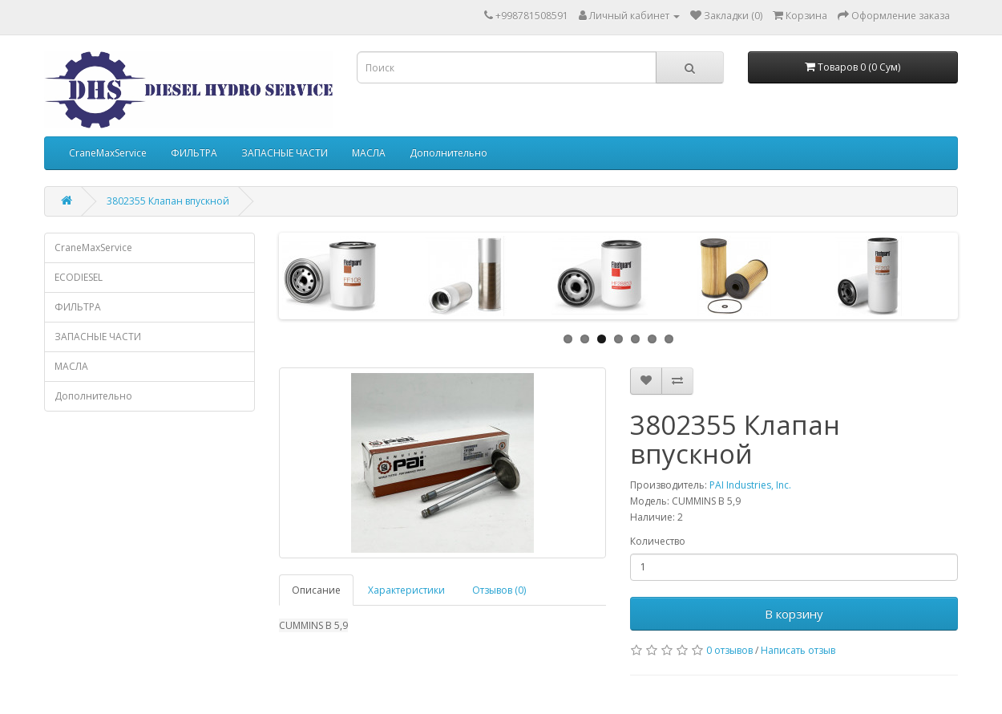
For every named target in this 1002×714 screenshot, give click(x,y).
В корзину (794, 614)
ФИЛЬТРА (194, 153)
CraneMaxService (108, 153)
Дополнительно (448, 153)
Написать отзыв (798, 650)
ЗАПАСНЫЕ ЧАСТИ (284, 153)
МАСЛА (369, 153)
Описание (316, 590)
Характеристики (406, 590)
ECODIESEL (79, 277)
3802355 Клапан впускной (168, 201)
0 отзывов (729, 650)
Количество (657, 541)
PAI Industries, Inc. (750, 485)
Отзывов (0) (499, 590)
